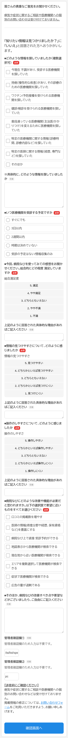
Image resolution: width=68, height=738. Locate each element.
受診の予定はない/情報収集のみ (29, 254)
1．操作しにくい (34, 471)
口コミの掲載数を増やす (24, 517)
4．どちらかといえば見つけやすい (34, 370)
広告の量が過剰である (23, 585)
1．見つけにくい (34, 393)
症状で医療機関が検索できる (27, 577)
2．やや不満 (34, 308)
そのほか (14, 165)
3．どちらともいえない (34, 300)
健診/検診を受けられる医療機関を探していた (33, 110)
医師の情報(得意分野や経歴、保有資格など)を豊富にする (33, 527)
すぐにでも (15, 220)
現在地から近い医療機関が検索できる (33, 555)
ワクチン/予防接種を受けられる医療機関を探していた (33, 98)
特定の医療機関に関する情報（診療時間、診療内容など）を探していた (32, 141)
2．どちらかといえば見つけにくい (34, 385)
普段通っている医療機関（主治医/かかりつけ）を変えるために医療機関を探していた (33, 126)
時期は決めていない (21, 246)
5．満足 (34, 285)
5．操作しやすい (34, 440)
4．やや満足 (34, 293)
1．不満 (34, 315)
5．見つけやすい (34, 363)
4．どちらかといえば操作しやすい (34, 448)
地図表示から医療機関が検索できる (31, 547)
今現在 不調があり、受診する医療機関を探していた (33, 72)
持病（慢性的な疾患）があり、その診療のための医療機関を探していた (34, 85)
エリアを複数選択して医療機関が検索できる (34, 566)
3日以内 (14, 228)
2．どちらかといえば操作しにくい (34, 463)
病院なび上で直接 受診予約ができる (32, 538)
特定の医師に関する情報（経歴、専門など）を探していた (33, 153)
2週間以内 (15, 237)
